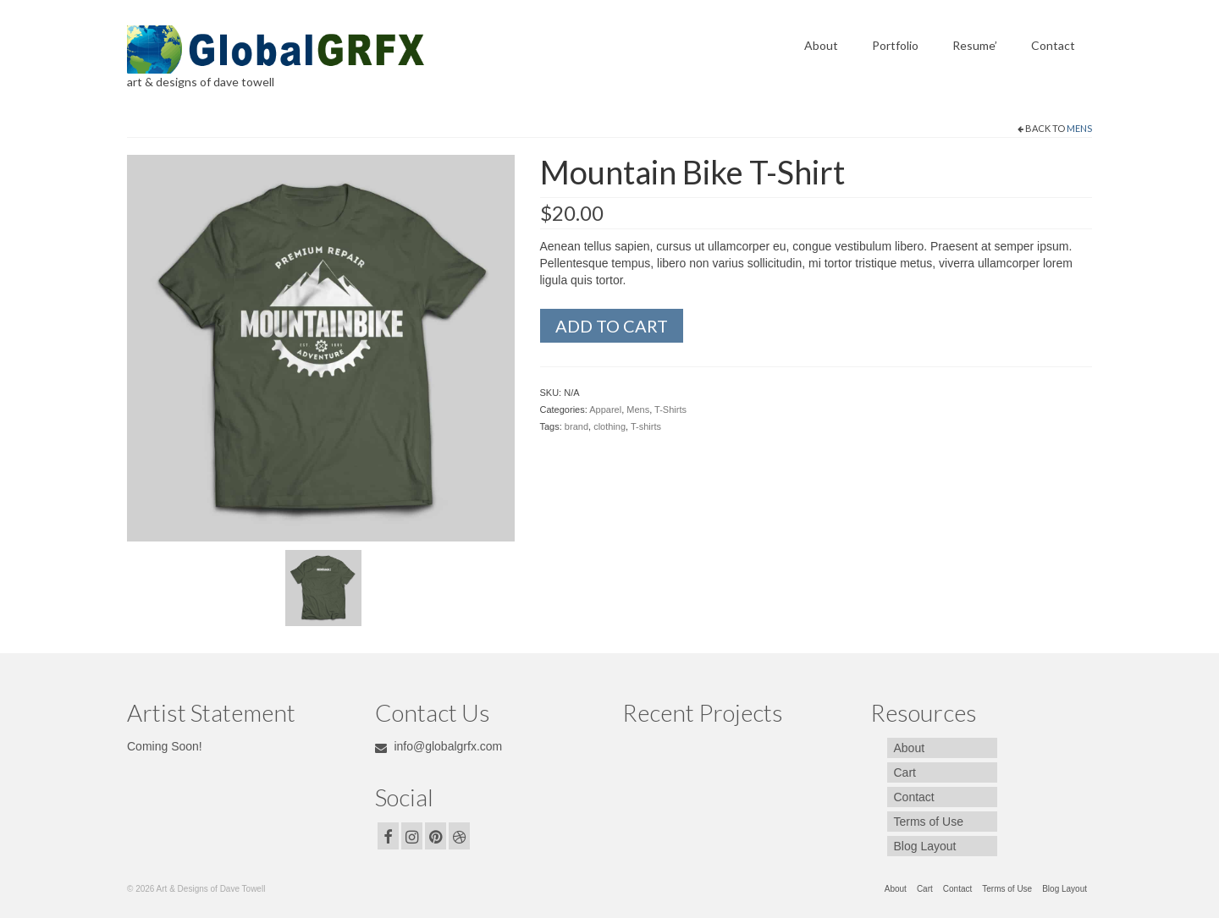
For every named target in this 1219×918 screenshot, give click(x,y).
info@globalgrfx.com (439, 746)
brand (576, 426)
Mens (1079, 128)
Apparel (605, 409)
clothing (609, 426)
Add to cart (611, 326)
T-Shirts (670, 409)
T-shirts (646, 426)
